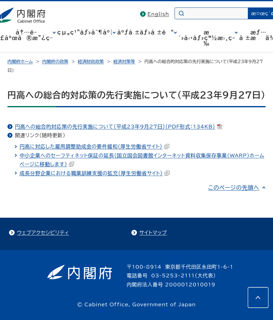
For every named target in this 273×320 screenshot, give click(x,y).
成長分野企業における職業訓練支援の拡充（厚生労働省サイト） (95, 173)
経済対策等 (124, 61)
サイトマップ (153, 232)
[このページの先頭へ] (258, 298)
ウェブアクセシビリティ (43, 232)
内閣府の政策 (55, 61)
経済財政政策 (91, 61)
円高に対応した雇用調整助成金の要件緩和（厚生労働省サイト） (94, 146)
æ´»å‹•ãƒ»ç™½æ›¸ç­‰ (206, 38)
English (158, 14)
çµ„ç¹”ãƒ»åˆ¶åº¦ (85, 32)
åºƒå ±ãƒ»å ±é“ (145, 32)
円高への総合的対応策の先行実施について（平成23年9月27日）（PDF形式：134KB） (118, 126)
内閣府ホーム (20, 61)
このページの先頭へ (233, 187)
